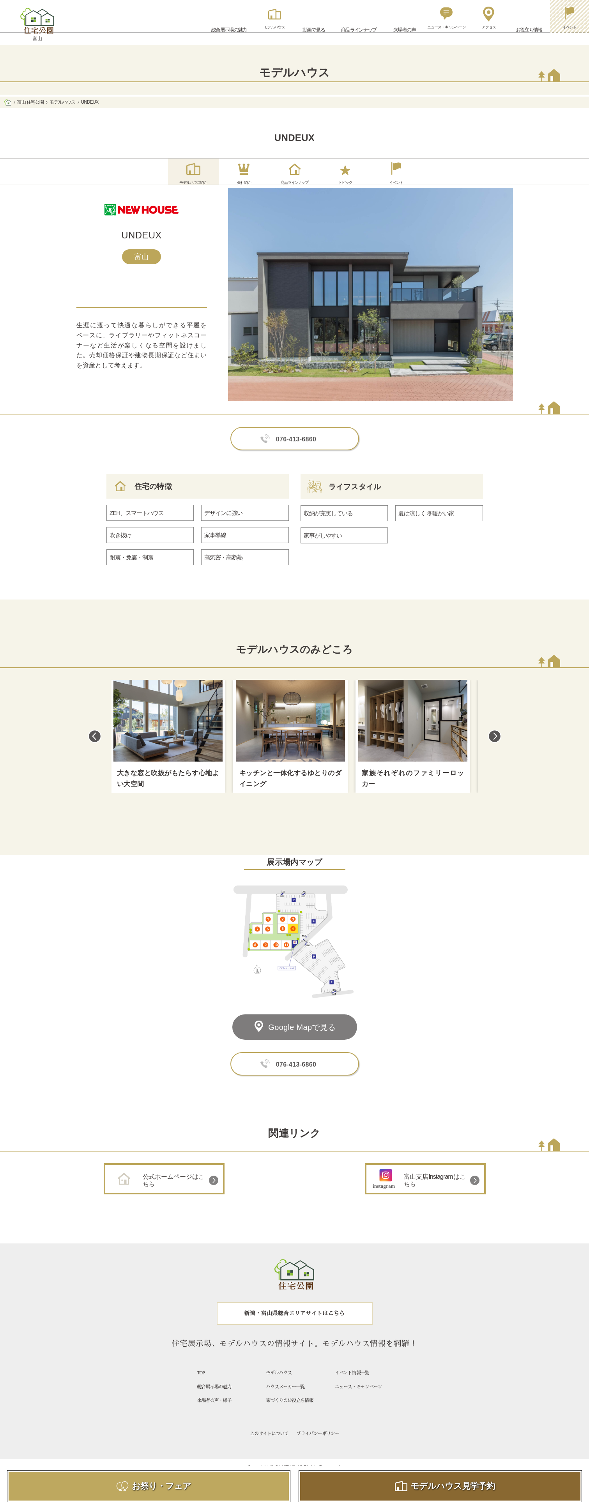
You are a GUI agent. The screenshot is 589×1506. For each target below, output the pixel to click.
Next (494, 752)
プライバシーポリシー (317, 1450)
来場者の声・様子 (214, 1416)
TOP (201, 1389)
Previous (94, 752)
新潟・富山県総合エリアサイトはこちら (294, 1330)
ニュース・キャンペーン (358, 1402)
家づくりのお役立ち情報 (289, 1416)
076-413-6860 (296, 455)
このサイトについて (269, 1450)
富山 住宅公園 (30, 102)
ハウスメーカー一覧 (285, 1402)
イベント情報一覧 (352, 1389)
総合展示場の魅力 (214, 1402)
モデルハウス (62, 102)
